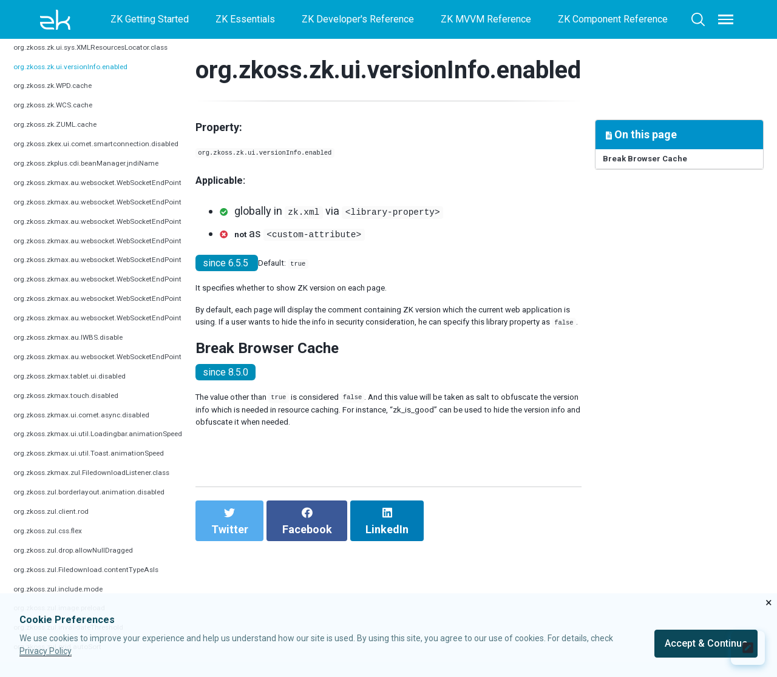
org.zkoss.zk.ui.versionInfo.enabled (88, 83)
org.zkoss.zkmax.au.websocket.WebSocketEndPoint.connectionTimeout (165, 200)
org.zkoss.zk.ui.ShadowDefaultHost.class (101, 45)
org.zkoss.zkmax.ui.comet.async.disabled (101, 431)
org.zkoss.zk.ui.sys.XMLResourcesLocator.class (116, 64)
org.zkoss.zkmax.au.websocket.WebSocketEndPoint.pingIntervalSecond (166, 219)
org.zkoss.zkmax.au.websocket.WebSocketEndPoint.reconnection (152, 277)
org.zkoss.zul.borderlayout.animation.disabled (110, 509)
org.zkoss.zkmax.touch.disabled (81, 413)
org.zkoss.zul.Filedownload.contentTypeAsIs (108, 587)
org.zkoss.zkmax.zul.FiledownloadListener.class (116, 490)
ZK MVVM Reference (486, 19)
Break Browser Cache (659, 162)
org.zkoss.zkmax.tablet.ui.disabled (86, 393)
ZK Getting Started (149, 19)
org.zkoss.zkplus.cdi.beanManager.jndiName (107, 180)
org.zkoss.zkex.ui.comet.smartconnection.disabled (120, 161)
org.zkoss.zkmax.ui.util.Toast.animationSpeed (109, 470)
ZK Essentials (245, 19)
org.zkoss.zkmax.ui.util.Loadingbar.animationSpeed (120, 451)
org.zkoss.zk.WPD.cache (65, 103)
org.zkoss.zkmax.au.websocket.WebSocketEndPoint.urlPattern (146, 374)
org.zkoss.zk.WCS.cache (65, 122)
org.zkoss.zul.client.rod (62, 528)
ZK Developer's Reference (358, 19)
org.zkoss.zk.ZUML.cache (68, 141)
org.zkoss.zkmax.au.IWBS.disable (84, 354)
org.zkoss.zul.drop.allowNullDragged (91, 567)
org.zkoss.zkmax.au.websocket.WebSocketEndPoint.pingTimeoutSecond (167, 238)
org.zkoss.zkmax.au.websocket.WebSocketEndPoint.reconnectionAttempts (172, 296)
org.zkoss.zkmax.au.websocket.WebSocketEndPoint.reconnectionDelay (164, 316)
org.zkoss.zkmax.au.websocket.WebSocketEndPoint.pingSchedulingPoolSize (177, 257)
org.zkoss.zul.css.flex (59, 548)
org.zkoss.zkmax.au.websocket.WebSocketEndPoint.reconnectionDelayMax (173, 335)
